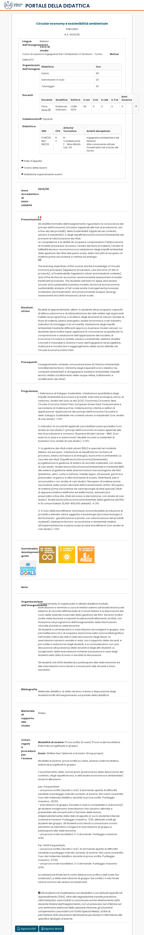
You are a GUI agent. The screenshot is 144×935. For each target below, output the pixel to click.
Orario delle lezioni (35, 168)
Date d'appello (33, 161)
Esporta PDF (26, 929)
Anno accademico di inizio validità (26, 198)
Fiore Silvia (44, 108)
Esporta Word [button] (51, 929)
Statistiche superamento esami (43, 174)
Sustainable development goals (26, 552)
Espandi (46, 119)
